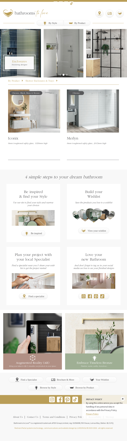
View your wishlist (94, 231)
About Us (18, 417)
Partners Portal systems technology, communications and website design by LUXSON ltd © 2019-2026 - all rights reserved (64, 428)
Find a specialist (33, 296)
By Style (50, 23)
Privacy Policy (76, 417)
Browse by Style (45, 388)
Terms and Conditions (54, 417)
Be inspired (33, 233)
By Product (77, 23)
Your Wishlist (99, 380)
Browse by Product (82, 388)
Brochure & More (62, 380)
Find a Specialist (26, 380)
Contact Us (32, 417)
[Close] (123, 399)
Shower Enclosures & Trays (39, 81)
